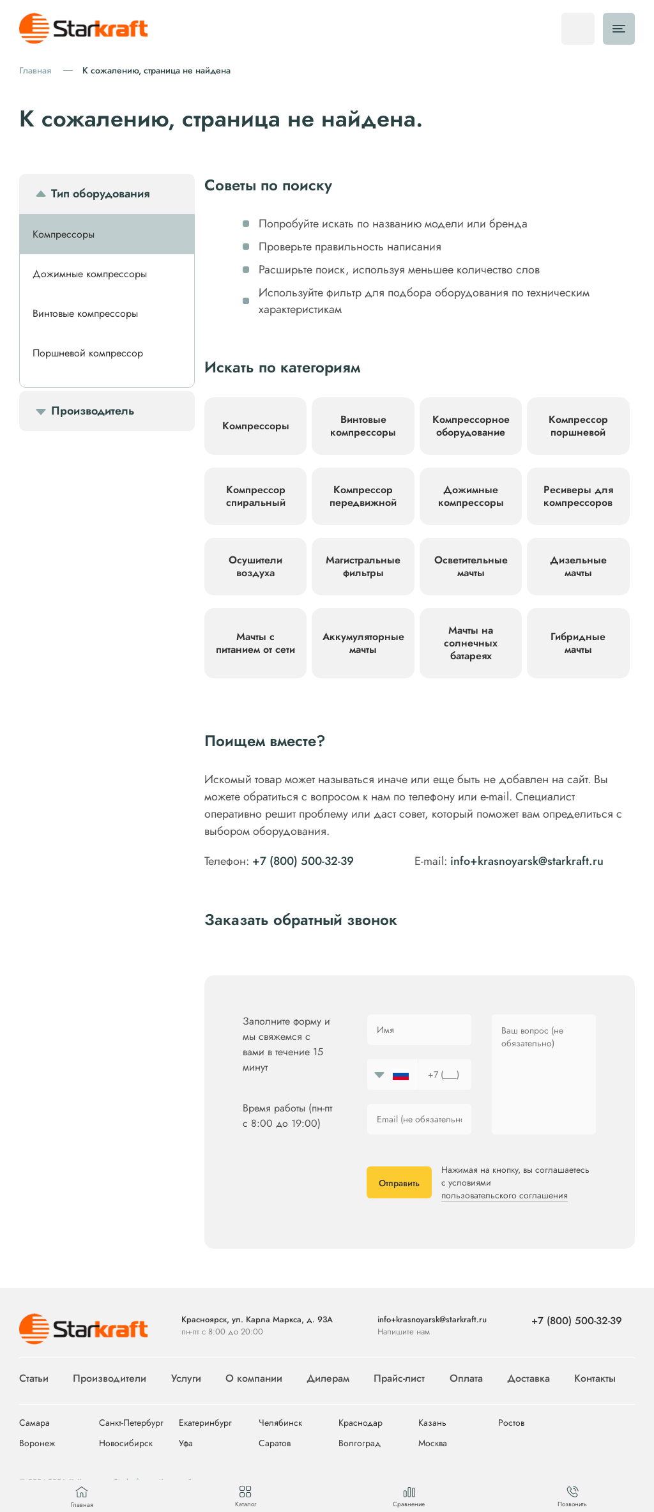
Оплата (466, 1378)
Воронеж (37, 1443)
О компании (253, 1378)
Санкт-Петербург (131, 1423)
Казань (432, 1423)
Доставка (528, 1378)
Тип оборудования (100, 193)
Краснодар (360, 1423)
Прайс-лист (399, 1378)
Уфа (186, 1443)
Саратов (275, 1443)
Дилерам (328, 1378)
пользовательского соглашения (504, 1195)
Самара (34, 1423)
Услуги (186, 1378)
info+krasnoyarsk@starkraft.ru (527, 861)
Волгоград (359, 1443)
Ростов (511, 1423)
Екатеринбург (205, 1423)
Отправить (399, 1183)
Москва (432, 1443)
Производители (109, 1378)
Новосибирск (126, 1443)
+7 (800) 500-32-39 (303, 861)
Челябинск (280, 1423)
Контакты (595, 1378)
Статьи (34, 1378)
